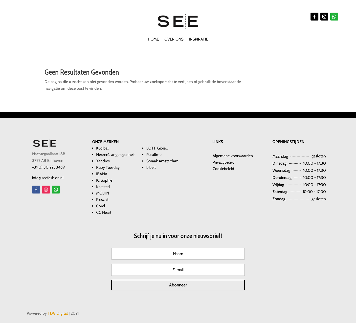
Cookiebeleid (223, 168)
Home (153, 40)
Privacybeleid (224, 162)
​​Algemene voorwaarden (233, 155)
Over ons (173, 40)
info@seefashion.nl (48, 177)
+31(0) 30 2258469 (48, 167)
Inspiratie (198, 40)
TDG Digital (58, 313)
